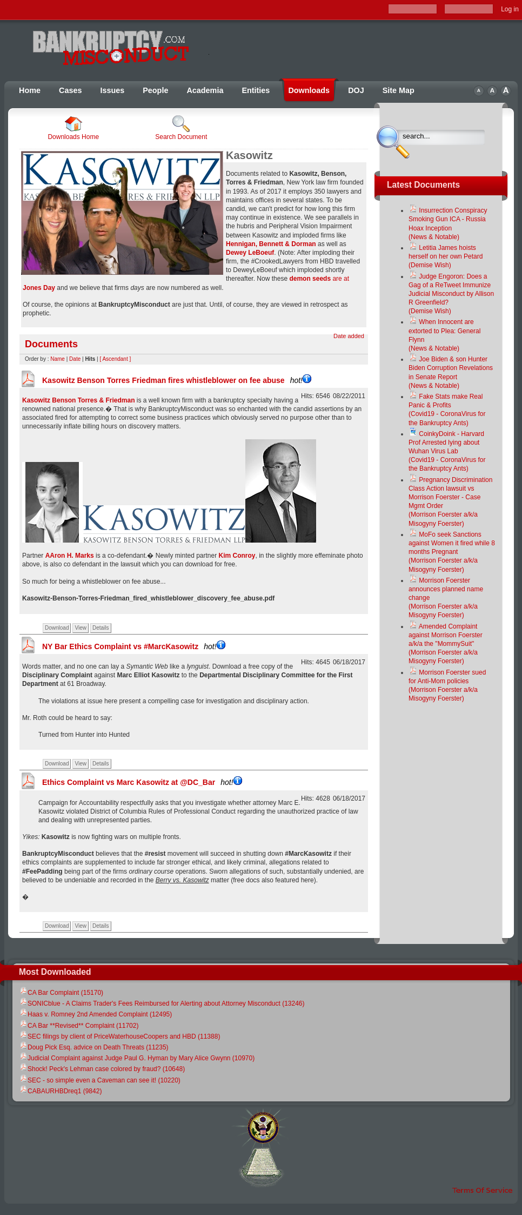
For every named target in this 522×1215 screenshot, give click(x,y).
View (80, 628)
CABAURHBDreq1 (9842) (60, 1091)
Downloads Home (73, 128)
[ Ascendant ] (115, 359)
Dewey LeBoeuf (250, 252)
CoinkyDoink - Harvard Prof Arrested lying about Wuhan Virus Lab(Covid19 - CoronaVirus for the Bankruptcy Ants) (447, 451)
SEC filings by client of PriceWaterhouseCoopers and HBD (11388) (119, 1036)
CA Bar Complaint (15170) (61, 992)
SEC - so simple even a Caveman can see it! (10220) (99, 1080)
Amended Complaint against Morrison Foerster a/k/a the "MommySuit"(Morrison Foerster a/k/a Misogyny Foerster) (446, 644)
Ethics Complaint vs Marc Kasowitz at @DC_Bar (142, 782)
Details (100, 628)
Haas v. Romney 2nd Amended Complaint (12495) (95, 1014)
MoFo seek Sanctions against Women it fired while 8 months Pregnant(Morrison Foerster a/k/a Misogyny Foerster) (452, 552)
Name (57, 359)
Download (57, 628)
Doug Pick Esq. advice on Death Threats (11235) (94, 1047)
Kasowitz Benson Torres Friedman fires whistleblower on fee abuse (176, 380)
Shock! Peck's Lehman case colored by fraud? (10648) (102, 1069)
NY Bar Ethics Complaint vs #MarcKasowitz (133, 646)
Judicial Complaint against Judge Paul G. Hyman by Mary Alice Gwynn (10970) (137, 1058)
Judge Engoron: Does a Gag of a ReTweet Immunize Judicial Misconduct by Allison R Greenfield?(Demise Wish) (451, 294)
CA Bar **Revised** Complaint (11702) (78, 1025)
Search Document (181, 128)
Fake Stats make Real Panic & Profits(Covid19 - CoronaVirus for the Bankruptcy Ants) (447, 410)
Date (75, 359)
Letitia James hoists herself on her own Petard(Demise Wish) (446, 256)
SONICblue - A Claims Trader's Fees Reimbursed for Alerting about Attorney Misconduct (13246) (162, 1003)
